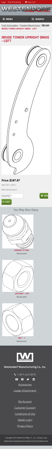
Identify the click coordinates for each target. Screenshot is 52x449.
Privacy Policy (25, 426)
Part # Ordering (14, 2)
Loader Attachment (25, 390)
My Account (25, 401)
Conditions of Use (25, 414)
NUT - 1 (21, 337)
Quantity (6, 195)
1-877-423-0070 (26, 374)
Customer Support (25, 408)
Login (3, 2)
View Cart (30, 2)
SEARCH (38, 19)
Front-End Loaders (10, 25)
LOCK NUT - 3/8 (22, 293)
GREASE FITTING (21, 250)
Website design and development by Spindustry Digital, (26, 441)
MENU (8, 19)
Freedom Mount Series (30, 25)
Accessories (25, 384)
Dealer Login (25, 420)
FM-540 (45, 25)
